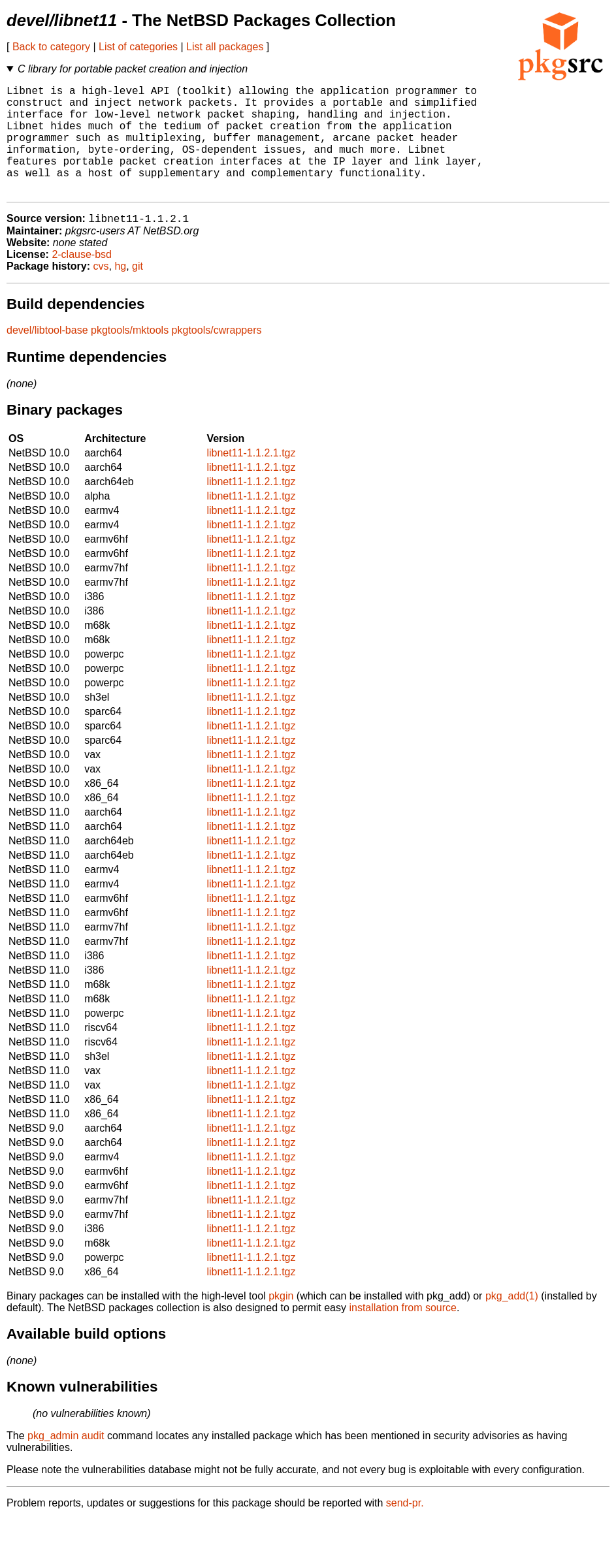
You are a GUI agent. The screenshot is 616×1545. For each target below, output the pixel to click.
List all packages (224, 46)
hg (120, 291)
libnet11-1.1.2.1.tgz (250, 478)
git (137, 291)
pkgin (280, 1321)
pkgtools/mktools (130, 355)
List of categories (138, 46)
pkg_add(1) (511, 1321)
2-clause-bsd (82, 279)
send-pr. (405, 1528)
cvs (101, 291)
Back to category (51, 46)
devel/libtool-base (47, 355)
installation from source (403, 1333)
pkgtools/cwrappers (217, 355)
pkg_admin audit (65, 1461)
